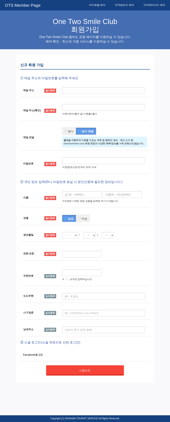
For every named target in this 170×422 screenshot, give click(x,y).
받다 (69, 131)
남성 (69, 218)
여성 (82, 218)
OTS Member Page (23, 5)
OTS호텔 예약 (97, 5)
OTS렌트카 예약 (124, 5)
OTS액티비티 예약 (154, 5)
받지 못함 (86, 131)
